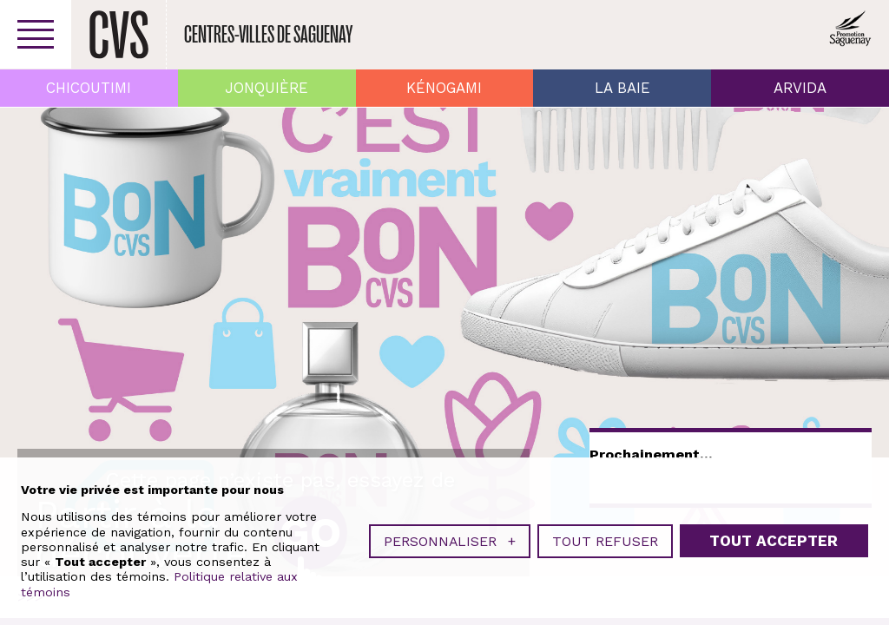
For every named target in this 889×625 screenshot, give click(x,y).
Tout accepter (773, 540)
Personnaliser (450, 541)
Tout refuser (605, 541)
